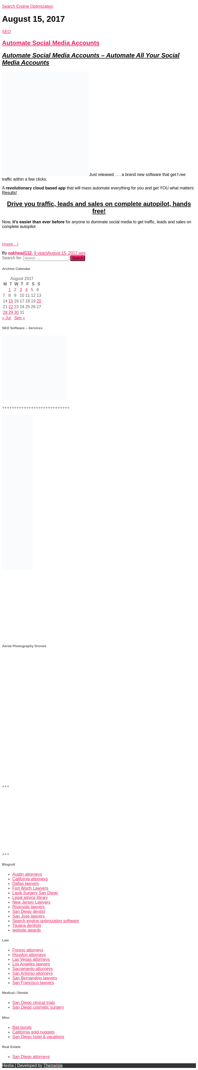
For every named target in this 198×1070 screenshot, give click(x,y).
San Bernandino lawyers (34, 978)
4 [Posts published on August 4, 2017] (26, 289)
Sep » (19, 318)
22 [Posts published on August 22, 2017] (11, 307)
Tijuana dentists (26, 925)
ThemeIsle (53, 1065)
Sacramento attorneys (32, 968)
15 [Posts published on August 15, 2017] (11, 301)
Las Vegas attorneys (31, 959)
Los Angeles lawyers (31, 964)
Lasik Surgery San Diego (35, 893)
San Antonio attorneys (32, 973)
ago (60, 253)
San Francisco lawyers (33, 982)
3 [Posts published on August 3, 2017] (21, 289)
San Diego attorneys (31, 1056)
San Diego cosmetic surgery (38, 1007)
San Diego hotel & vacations (38, 1037)
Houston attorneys (29, 955)
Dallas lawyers (25, 883)
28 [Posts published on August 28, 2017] (5, 312)
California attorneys (30, 879)
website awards (26, 930)
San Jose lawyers (28, 916)
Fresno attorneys (27, 950)
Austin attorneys (27, 874)
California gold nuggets (33, 1032)
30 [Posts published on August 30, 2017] (16, 312)
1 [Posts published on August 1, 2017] (10, 289)
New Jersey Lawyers (31, 902)
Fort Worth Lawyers (30, 888)
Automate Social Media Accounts (51, 42)
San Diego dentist (28, 911)
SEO (6, 31)
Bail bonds (22, 1027)
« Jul (6, 318)
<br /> (99, 606)
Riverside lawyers (28, 907)
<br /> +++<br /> (99, 685)
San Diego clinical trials (33, 1002)
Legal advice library (30, 897)
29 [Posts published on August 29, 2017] (11, 312)
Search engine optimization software (45, 921)
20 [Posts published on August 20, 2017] (39, 301)
